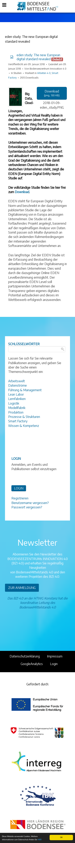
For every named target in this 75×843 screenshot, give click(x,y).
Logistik (13, 403)
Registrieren (19, 498)
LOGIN (18, 488)
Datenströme (17, 385)
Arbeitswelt (16, 381)
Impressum (54, 656)
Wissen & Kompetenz (23, 426)
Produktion (15, 412)
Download (22, 192)
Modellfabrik (16, 408)
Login (54, 664)
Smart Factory (17, 421)
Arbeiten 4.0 (44, 73)
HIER (39, 839)
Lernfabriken (17, 399)
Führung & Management (25, 390)
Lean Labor (16, 394)
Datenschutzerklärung (25, 656)
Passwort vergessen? (26, 507)
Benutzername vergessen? (30, 503)
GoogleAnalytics (32, 664)
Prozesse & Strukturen (24, 417)
